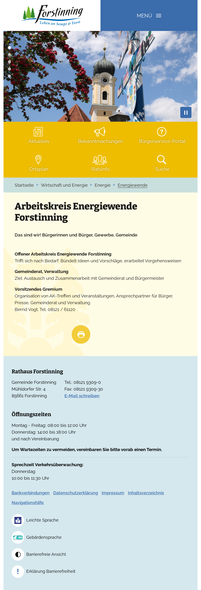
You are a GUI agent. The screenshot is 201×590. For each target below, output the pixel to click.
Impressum (113, 492)
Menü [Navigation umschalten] (149, 16)
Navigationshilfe (28, 502)
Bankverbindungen (31, 492)
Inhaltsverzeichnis (146, 492)
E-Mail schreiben (81, 395)
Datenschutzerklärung (75, 492)
